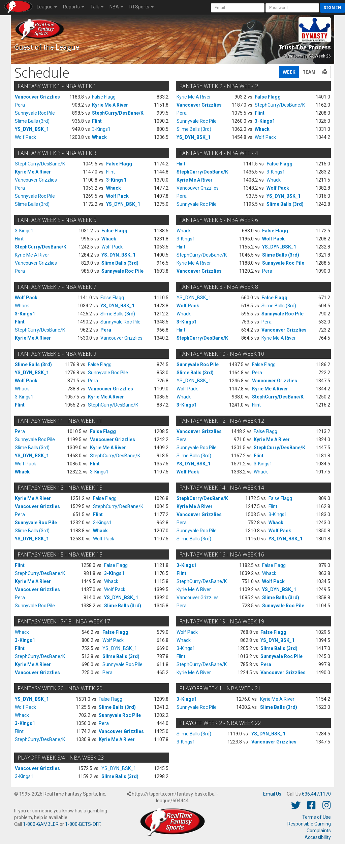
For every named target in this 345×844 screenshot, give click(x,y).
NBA (116, 6)
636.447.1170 (316, 794)
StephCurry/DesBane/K (118, 113)
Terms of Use (316, 817)
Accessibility (318, 837)
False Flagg (104, 97)
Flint (97, 121)
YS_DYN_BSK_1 (32, 129)
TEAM (309, 72)
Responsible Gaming (309, 824)
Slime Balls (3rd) (32, 121)
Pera (20, 105)
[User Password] (292, 7)
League (47, 6)
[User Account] (237, 7)
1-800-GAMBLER (41, 824)
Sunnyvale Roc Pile (35, 113)
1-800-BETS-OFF (82, 824)
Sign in (332, 7)
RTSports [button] (141, 6)
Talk (96, 6)
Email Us (272, 794)
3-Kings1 (101, 129)
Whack (99, 137)
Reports (73, 6)
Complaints (319, 830)
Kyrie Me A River (110, 105)
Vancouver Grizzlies (37, 97)
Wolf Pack (25, 137)
